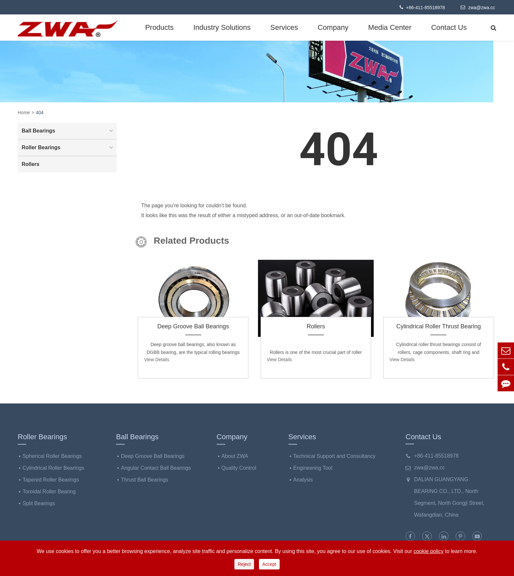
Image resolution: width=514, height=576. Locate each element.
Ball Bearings (69, 131)
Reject (244, 564)
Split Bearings (39, 503)
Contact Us (449, 27)
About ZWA (235, 456)
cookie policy (428, 551)
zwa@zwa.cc (478, 7)
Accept (269, 564)
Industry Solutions (222, 27)
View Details (156, 359)
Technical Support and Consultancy (334, 456)
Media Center (389, 27)
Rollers (315, 326)
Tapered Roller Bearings (51, 480)
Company (333, 27)
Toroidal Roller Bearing (49, 491)
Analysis (303, 480)
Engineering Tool (312, 468)
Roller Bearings (69, 148)
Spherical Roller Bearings (52, 456)
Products (159, 27)
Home (24, 112)
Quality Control (239, 468)
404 (40, 112)
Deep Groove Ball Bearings (193, 326)
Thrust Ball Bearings (144, 480)
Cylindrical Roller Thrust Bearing (438, 326)
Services (284, 27)
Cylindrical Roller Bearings (53, 468)
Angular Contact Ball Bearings (156, 468)
